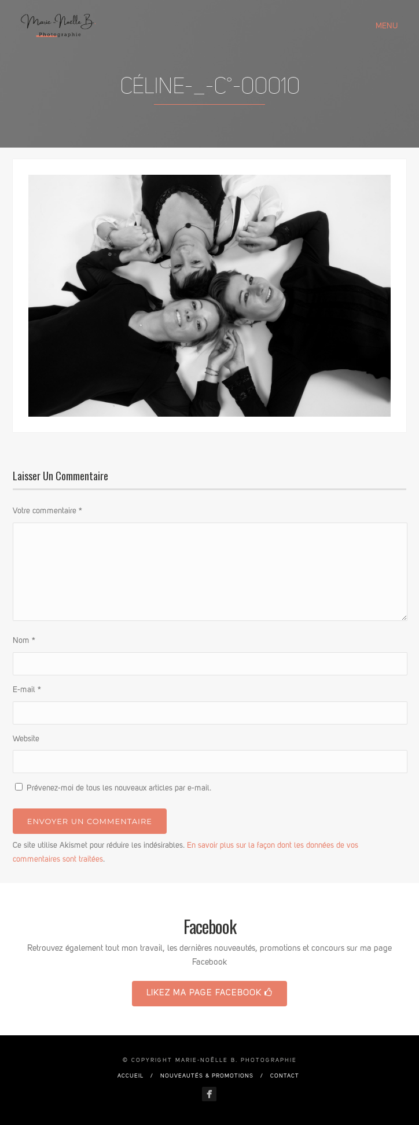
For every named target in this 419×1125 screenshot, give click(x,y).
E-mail (27, 690)
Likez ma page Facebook (209, 993)
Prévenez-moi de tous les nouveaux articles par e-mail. (119, 788)
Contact (284, 1076)
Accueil (130, 1076)
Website (26, 739)
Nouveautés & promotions (206, 1076)
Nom (24, 641)
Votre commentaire (47, 511)
